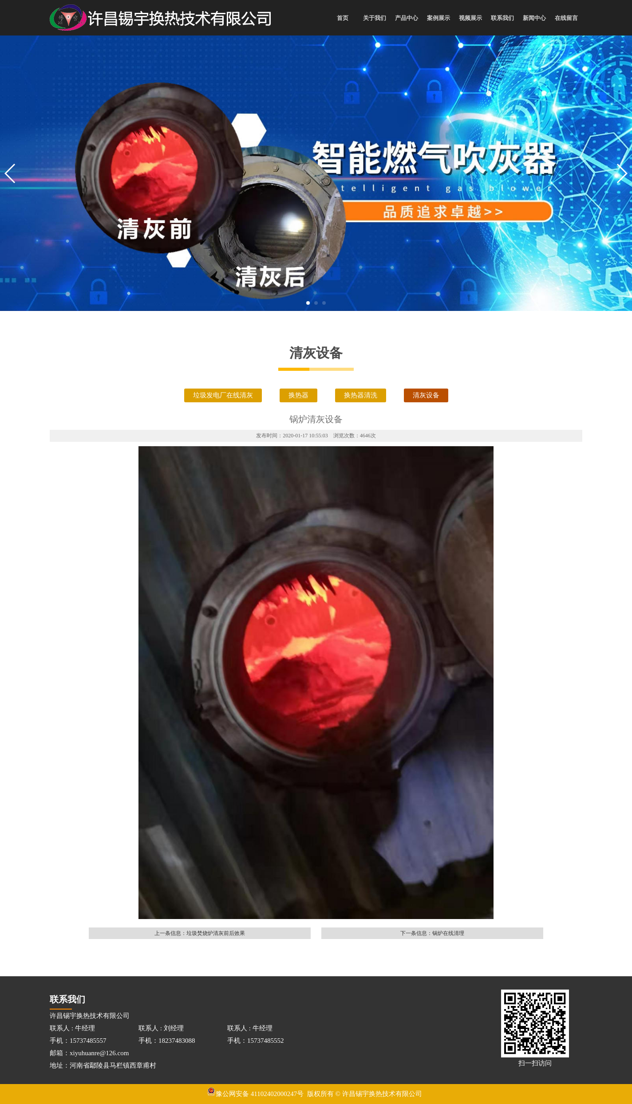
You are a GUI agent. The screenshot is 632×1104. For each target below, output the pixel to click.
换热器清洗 (360, 395)
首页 (342, 18)
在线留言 (566, 18)
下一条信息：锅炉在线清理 (432, 933)
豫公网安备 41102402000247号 (255, 1093)
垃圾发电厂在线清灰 (223, 395)
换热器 (298, 395)
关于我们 (374, 18)
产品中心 (406, 18)
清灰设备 (426, 395)
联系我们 (502, 18)
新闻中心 (534, 18)
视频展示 (470, 18)
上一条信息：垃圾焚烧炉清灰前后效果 (199, 933)
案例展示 (438, 18)
